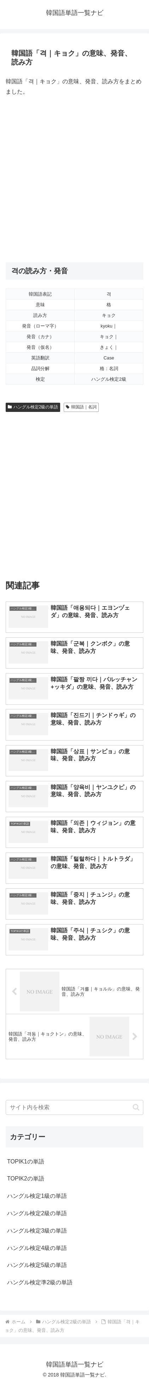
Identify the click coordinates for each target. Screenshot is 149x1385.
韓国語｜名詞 (81, 406)
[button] (136, 1107)
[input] (74, 1107)
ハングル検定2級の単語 (33, 406)
